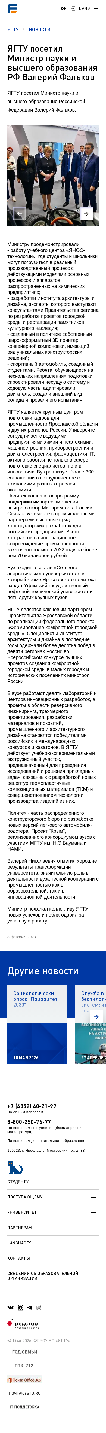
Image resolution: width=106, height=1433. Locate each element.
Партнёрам (19, 1227)
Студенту (53, 1182)
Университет (53, 1212)
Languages (19, 1242)
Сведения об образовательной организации (42, 1275)
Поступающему (53, 1197)
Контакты (18, 1258)
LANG (84, 8)
